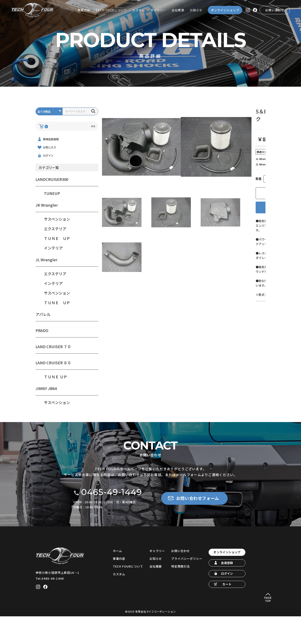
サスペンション (57, 234)
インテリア (53, 263)
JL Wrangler (46, 275)
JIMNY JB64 (46, 404)
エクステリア (55, 244)
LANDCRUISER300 (52, 195)
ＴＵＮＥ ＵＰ (57, 254)
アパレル (43, 330)
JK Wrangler (47, 220)
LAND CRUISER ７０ (53, 362)
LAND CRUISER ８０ (53, 378)
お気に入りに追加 (216, 223)
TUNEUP (52, 209)
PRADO (42, 346)
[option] (141, 162)
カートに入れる (216, 209)
